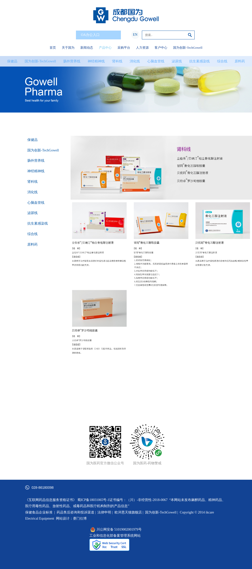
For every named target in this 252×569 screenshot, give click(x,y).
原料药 (240, 61)
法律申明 (104, 512)
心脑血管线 (155, 61)
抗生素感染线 (199, 61)
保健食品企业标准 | (40, 512)
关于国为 (68, 47)
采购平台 (123, 47)
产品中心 (105, 47)
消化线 (135, 61)
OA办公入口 (99, 35)
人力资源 (142, 47)
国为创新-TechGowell (187, 47)
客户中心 (161, 47)
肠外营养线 (71, 61)
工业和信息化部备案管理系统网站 (115, 535)
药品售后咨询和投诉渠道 (76, 512)
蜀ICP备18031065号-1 (93, 500)
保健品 (12, 61)
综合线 (222, 61)
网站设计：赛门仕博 (71, 518)
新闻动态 (86, 47)
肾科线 (117, 61)
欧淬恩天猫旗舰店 (128, 512)
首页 (53, 47)
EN (135, 34)
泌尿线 (177, 61)
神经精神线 (96, 61)
